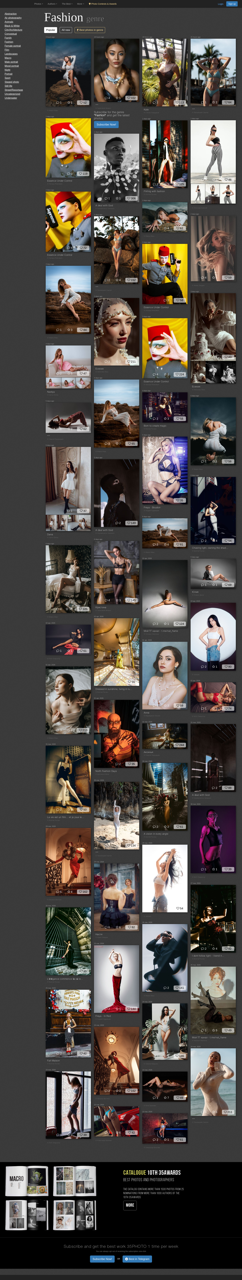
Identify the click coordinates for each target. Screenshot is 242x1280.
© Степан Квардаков (151, 112)
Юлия (195, 592)
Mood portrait (12, 66)
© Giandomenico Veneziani (105, 208)
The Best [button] (67, 4)
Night (7, 70)
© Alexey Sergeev (198, 285)
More (130, 1205)
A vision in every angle (156, 834)
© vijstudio (196, 674)
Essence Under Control (59, 181)
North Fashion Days (106, 771)
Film (7, 50)
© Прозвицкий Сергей (200, 112)
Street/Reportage (14, 90)
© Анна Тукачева (150, 1105)
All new (66, 30)
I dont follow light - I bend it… (208, 956)
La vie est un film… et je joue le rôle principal (65, 817)
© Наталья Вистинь (54, 899)
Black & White (12, 26)
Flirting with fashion (154, 191)
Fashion (9, 42)
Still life (8, 86)
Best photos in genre (90, 30)
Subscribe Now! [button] (106, 124)
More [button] (80, 4)
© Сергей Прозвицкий (55, 439)
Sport (7, 78)
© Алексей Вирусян (151, 1064)
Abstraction (11, 13)
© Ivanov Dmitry (52, 395)
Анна (146, 713)
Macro (8, 58)
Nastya (51, 392)
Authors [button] (52, 4)
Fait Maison (53, 1061)
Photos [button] (38, 4)
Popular (50, 30)
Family (8, 38)
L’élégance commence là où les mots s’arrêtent (65, 979)
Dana (50, 535)
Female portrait (13, 46)
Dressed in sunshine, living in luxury (114, 689)
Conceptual (11, 34)
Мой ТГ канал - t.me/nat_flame (161, 631)
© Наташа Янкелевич (55, 184)
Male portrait (11, 62)
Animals (9, 22)
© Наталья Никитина (151, 634)
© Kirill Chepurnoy (53, 659)
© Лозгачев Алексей (199, 208)
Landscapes (11, 54)
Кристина (101, 607)
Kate (146, 110)
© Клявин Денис (198, 595)
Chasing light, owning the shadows (210, 548)
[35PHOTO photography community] (17, 4)
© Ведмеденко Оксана (152, 716)
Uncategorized (12, 94)
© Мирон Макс (52, 110)
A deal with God (104, 206)
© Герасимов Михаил (103, 108)
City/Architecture (13, 30)
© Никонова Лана (198, 389)
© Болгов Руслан (150, 194)
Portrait (8, 74)
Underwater (11, 98)
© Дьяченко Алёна (102, 774)
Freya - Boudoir (152, 508)
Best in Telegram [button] (137, 1259)
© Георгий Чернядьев (152, 755)
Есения (196, 387)
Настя (99, 934)
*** (97, 105)
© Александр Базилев (104, 1140)
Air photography (13, 17)
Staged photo (12, 82)
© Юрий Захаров (102, 937)
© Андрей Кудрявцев (151, 510)
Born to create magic (155, 426)
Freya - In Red (103, 1016)
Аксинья (148, 752)
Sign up (232, 4)
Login (220, 4)
